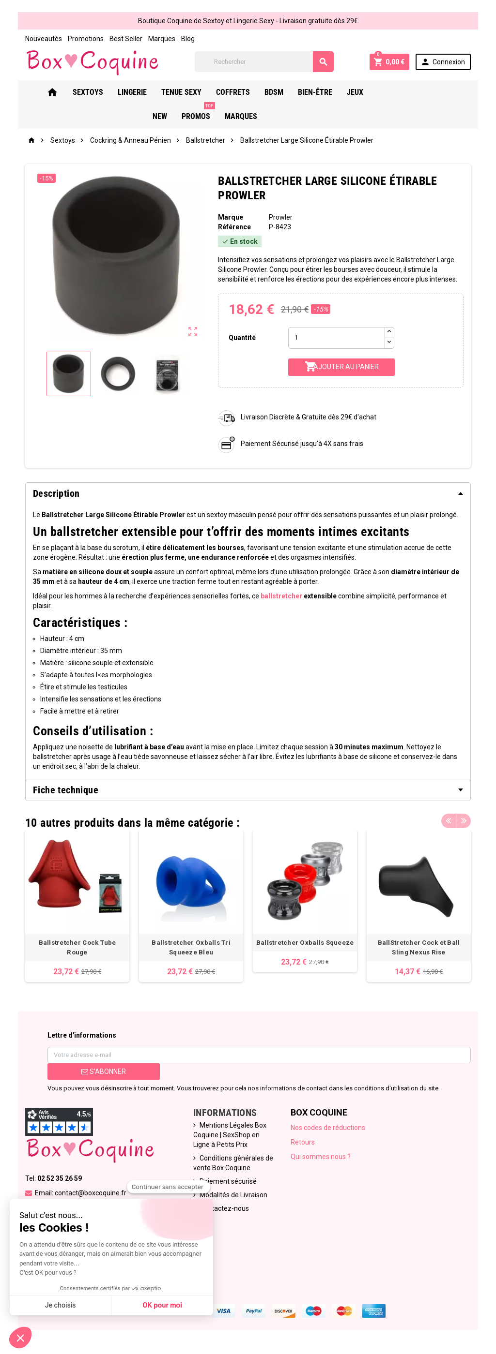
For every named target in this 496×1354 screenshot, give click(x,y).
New (392, 92)
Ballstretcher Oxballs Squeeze (305, 942)
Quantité (242, 338)
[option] (77, 906)
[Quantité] (336, 338)
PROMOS (431, 88)
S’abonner (103, 1071)
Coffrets (240, 92)
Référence (234, 227)
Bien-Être (322, 92)
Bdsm (281, 92)
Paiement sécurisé (228, 1181)
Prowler (281, 217)
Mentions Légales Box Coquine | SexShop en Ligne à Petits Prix (229, 1134)
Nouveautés (43, 39)
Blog (188, 39)
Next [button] (463, 820)
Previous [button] (448, 820)
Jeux (362, 92)
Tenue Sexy (189, 92)
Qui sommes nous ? (321, 1157)
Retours (303, 1142)
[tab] (248, 493)
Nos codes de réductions (328, 1127)
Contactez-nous (224, 1208)
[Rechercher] (264, 61)
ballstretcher (281, 596)
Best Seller (125, 39)
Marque (230, 217)
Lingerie (139, 92)
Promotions (86, 39)
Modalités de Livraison (233, 1195)
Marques (161, 39)
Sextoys (95, 92)
